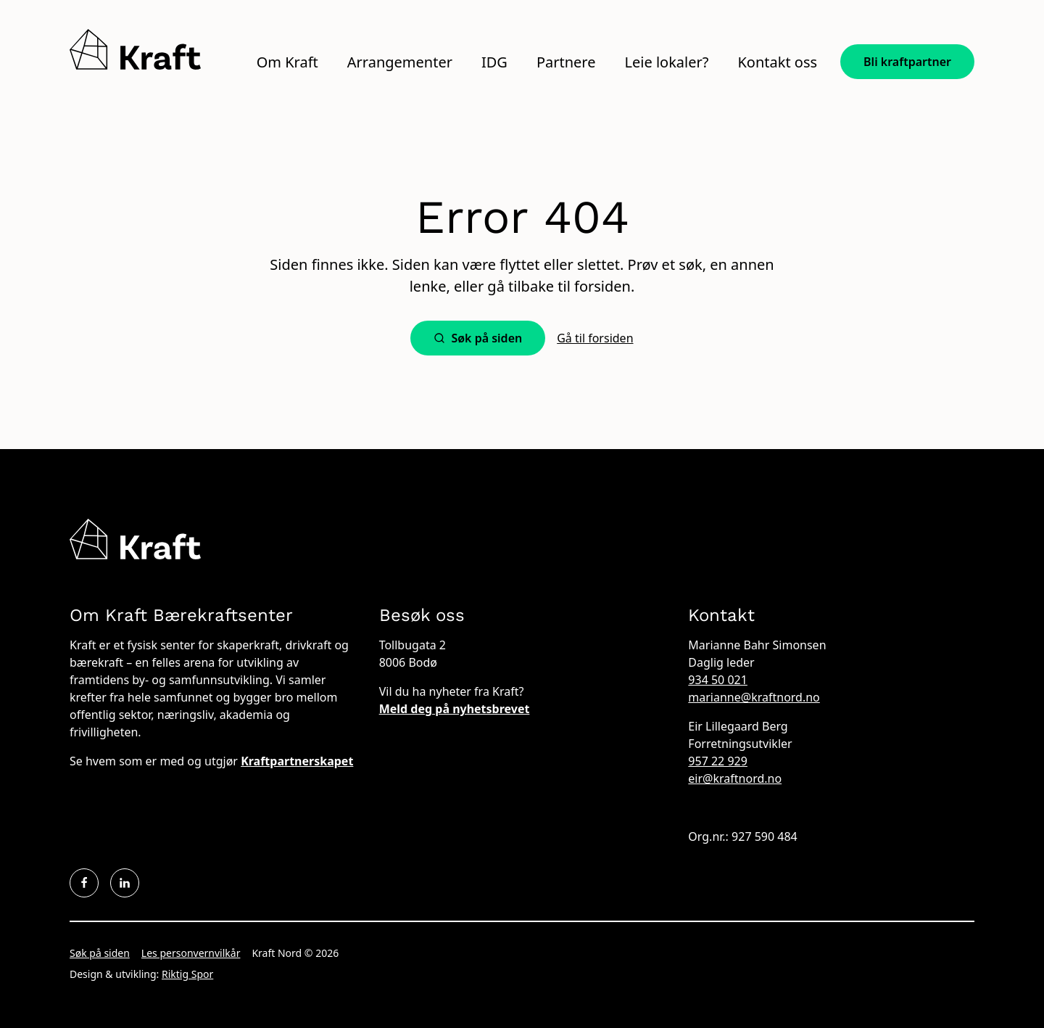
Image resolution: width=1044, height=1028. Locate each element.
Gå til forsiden (595, 338)
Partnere (566, 62)
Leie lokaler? (666, 62)
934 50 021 (717, 680)
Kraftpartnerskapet (297, 761)
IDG (494, 62)
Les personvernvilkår (191, 953)
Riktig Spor (187, 974)
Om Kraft (287, 62)
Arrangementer (399, 62)
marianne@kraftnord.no (753, 697)
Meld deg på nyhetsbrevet (454, 709)
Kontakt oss (777, 62)
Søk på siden (100, 953)
